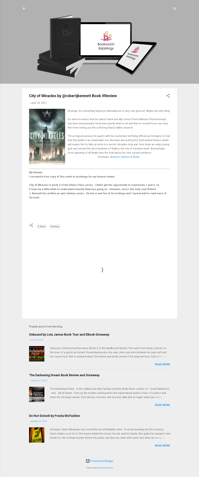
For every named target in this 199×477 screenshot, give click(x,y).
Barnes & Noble (131, 156)
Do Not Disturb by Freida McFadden (54, 416)
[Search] (175, 9)
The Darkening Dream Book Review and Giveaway (64, 375)
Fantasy (54, 226)
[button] (168, 96)
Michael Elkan (107, 468)
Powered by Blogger (99, 461)
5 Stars (42, 226)
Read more (162, 364)
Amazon (115, 156)
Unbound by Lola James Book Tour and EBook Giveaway (69, 334)
